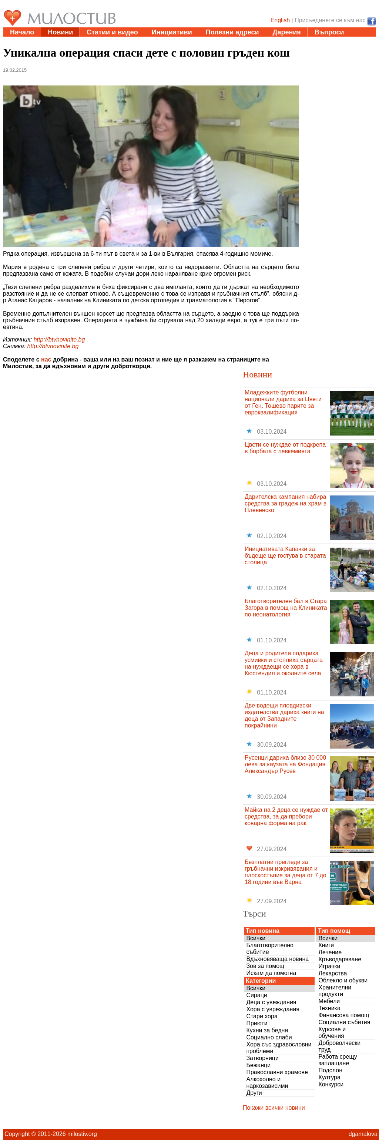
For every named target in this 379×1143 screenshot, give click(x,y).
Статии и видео (112, 32)
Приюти (256, 1023)
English (280, 20)
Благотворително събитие (270, 948)
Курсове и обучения (332, 1032)
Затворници (262, 1058)
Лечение (330, 952)
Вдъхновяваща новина (277, 959)
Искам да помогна (271, 973)
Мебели (329, 1001)
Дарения (287, 32)
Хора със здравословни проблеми (278, 1047)
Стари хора (261, 1016)
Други (254, 1093)
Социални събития (344, 1022)
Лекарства (332, 973)
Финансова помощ (343, 1015)
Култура (329, 1077)
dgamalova (363, 1134)
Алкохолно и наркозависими (267, 1082)
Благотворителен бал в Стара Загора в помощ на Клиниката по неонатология (286, 608)
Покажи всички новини (274, 1108)
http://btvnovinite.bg (59, 339)
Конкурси (330, 1084)
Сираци (256, 995)
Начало (22, 32)
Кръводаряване (339, 959)
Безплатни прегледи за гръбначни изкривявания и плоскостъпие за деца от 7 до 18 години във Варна (285, 872)
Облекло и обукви (343, 980)
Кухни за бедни (267, 1030)
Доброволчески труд (339, 1046)
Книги (326, 945)
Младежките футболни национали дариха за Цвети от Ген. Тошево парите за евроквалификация (283, 402)
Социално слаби (269, 1037)
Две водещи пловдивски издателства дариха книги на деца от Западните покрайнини (284, 715)
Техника (329, 1008)
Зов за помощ (265, 966)
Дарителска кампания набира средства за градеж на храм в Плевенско (285, 503)
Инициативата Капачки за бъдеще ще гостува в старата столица (285, 555)
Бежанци (258, 1065)
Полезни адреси (232, 32)
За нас (20, 41)
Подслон (330, 1070)
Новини (60, 32)
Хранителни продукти (334, 990)
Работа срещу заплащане (337, 1059)
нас (46, 359)
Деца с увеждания (271, 1002)
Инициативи (172, 32)
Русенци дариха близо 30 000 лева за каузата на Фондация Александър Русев (285, 764)
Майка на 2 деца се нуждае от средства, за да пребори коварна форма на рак (286, 816)
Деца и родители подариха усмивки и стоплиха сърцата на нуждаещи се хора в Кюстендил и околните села (284, 663)
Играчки (329, 966)
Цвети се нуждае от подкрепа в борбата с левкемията (285, 447)
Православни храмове (277, 1072)
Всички (255, 938)
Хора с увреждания (272, 1009)
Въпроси (329, 32)
